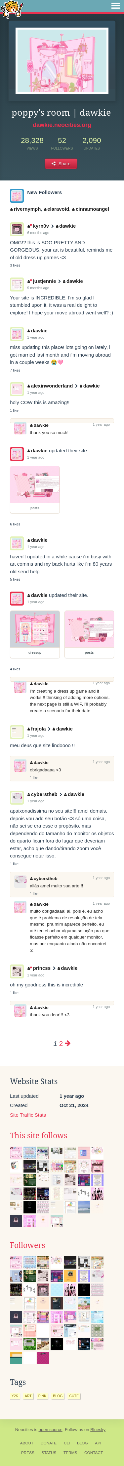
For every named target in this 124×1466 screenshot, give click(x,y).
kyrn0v (38, 226)
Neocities (24, 1429)
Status (49, 1452)
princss (39, 968)
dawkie (66, 226)
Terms (70, 1452)
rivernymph (25, 209)
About (27, 1443)
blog (57, 1396)
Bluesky (97, 1429)
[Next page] (68, 1043)
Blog (82, 1443)
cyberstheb (42, 794)
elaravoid (56, 209)
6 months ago (38, 233)
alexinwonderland (50, 386)
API (98, 1443)
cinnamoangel (90, 209)
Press (27, 1452)
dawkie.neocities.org (62, 125)
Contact (93, 1452)
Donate (49, 1443)
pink (42, 1396)
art (28, 1396)
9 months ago (38, 288)
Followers (27, 1245)
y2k (15, 1396)
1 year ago (35, 337)
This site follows (38, 1135)
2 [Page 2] (61, 1043)
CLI (67, 1443)
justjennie (41, 281)
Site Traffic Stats (28, 1115)
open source (50, 1429)
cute (74, 1396)
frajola (36, 729)
